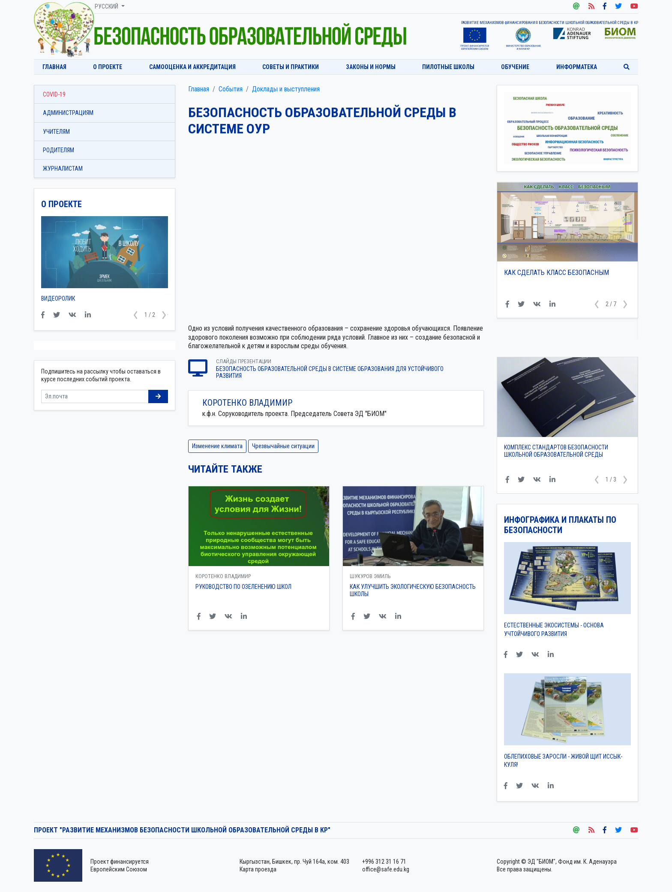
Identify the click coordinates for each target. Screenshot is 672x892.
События (231, 89)
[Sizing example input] (95, 396)
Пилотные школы (448, 66)
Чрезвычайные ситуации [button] (283, 446)
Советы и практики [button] (290, 66)
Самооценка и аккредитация (192, 66)
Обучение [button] (515, 66)
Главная (54, 66)
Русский (107, 6)
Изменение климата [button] (217, 446)
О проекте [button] (107, 66)
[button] (596, 304)
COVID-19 (54, 94)
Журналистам (63, 168)
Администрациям (68, 112)
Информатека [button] (576, 66)
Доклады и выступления (286, 89)
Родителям (58, 150)
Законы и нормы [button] (371, 66)
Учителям (56, 131)
